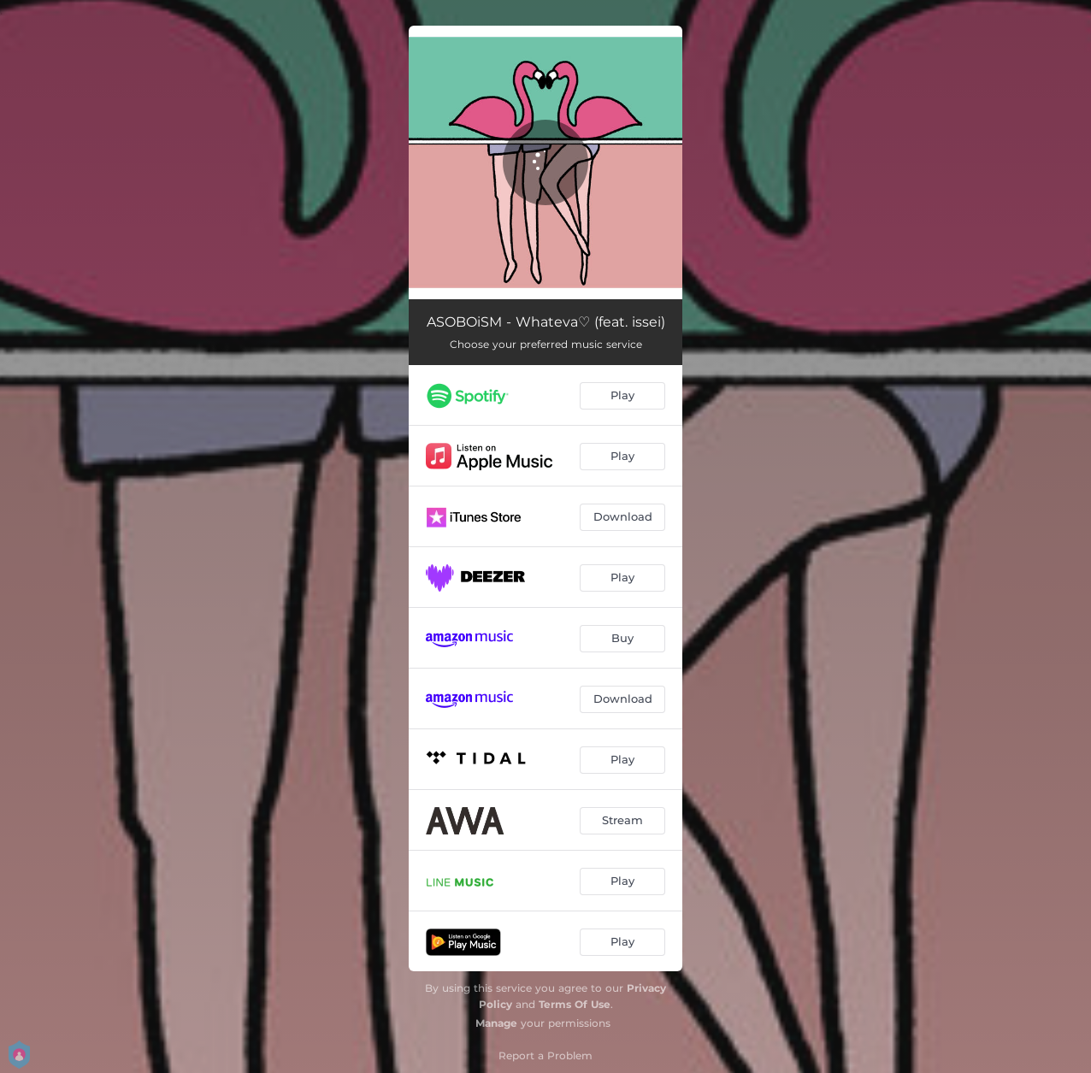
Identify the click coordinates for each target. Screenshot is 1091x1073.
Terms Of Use (574, 1004)
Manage (496, 1023)
